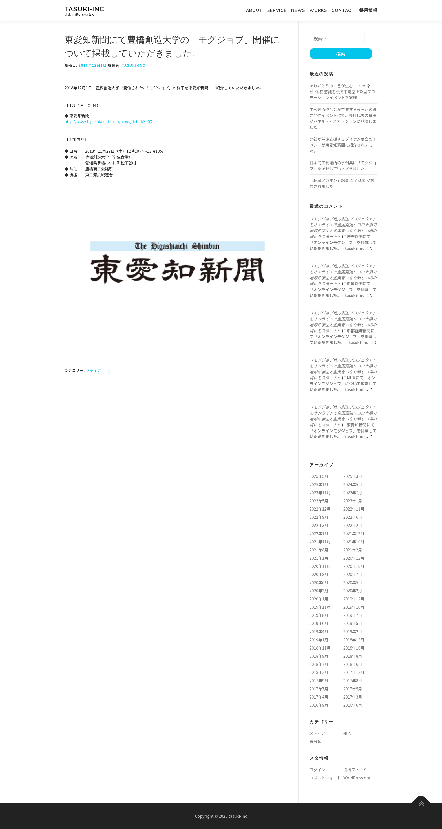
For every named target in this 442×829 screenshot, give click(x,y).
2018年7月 (319, 664)
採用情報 (368, 10)
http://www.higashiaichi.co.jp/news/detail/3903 (108, 121)
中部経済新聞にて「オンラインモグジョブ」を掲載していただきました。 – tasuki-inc (343, 336)
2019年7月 (352, 615)
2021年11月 (320, 541)
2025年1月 (319, 484)
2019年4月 (319, 631)
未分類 (315, 741)
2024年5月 (352, 484)
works (316, 10)
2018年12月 (353, 639)
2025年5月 (319, 476)
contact (343, 10)
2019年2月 (352, 631)
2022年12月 (320, 509)
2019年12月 (353, 599)
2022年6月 (352, 517)
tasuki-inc (84, 8)
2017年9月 (319, 680)
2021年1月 (319, 558)
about (256, 10)
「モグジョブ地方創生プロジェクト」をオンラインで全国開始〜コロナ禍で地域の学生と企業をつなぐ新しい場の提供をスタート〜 (343, 227)
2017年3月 (352, 697)
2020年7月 (352, 574)
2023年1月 (352, 501)
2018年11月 (320, 648)
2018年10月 (353, 648)
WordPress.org (356, 778)
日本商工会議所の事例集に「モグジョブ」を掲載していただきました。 (343, 165)
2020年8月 (319, 574)
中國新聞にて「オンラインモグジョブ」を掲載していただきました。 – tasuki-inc (343, 289)
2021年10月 (353, 541)
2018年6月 (352, 664)
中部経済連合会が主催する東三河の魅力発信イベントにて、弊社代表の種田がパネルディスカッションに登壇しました (343, 118)
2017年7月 (319, 688)
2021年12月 (353, 533)
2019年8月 (319, 615)
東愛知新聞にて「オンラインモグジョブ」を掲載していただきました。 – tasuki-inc (343, 430)
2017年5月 (352, 688)
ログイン (317, 769)
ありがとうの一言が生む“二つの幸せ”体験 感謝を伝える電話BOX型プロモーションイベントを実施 (342, 91)
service (279, 10)
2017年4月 (319, 697)
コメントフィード (325, 778)
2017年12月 (353, 672)
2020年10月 (353, 566)
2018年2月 (319, 672)
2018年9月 (319, 656)
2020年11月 (320, 566)
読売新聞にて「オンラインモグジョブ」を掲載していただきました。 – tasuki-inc (343, 242)
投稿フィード (355, 769)
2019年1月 (319, 639)
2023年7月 (352, 492)
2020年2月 (352, 590)
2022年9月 (319, 517)
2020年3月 (319, 590)
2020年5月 (352, 582)
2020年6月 (319, 582)
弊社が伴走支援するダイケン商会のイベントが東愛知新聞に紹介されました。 (343, 145)
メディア (93, 370)
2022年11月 (353, 509)
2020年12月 (353, 558)
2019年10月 (353, 607)
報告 (347, 733)
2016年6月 (352, 705)
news (298, 10)
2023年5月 (319, 501)
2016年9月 (319, 705)
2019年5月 (352, 623)
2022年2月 (352, 525)
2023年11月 (320, 492)
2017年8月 (352, 680)
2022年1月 (319, 533)
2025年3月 (352, 476)
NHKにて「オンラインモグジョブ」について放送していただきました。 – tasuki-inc (343, 383)
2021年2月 (352, 550)
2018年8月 (352, 656)
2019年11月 (320, 607)
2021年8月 (319, 550)
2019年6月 (319, 623)
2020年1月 (319, 599)
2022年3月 (319, 525)
